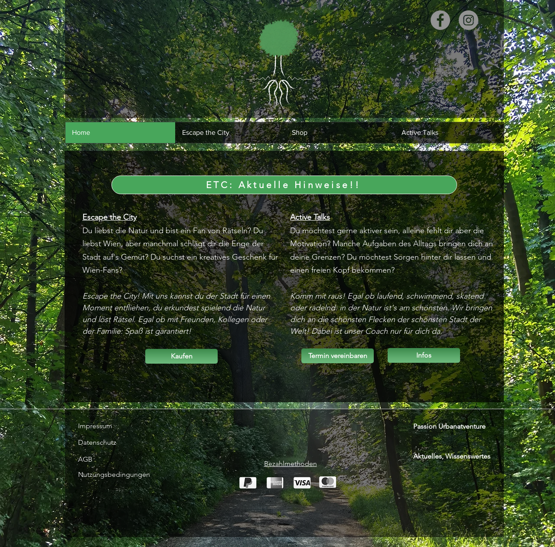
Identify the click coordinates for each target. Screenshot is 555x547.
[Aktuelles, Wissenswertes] (457, 456)
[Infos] (424, 355)
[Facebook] (440, 20)
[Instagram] (468, 20)
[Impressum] (101, 426)
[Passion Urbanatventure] (454, 426)
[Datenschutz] (101, 442)
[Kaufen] (181, 356)
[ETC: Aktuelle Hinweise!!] (284, 185)
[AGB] (146, 459)
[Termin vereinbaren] (337, 355)
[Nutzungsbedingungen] (114, 474)
